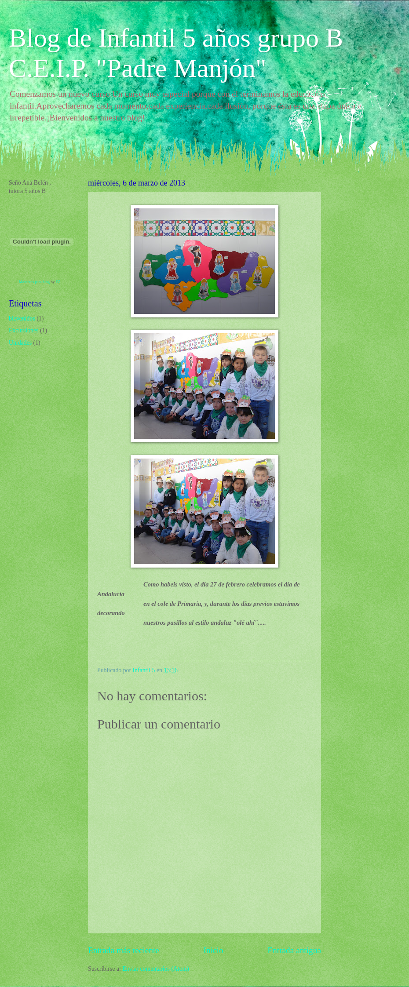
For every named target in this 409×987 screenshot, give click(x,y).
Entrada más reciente (123, 950)
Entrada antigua (294, 950)
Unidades (20, 342)
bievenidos (22, 318)
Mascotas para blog (34, 282)
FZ (57, 282)
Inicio (213, 950)
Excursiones (23, 330)
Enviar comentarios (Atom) (155, 968)
